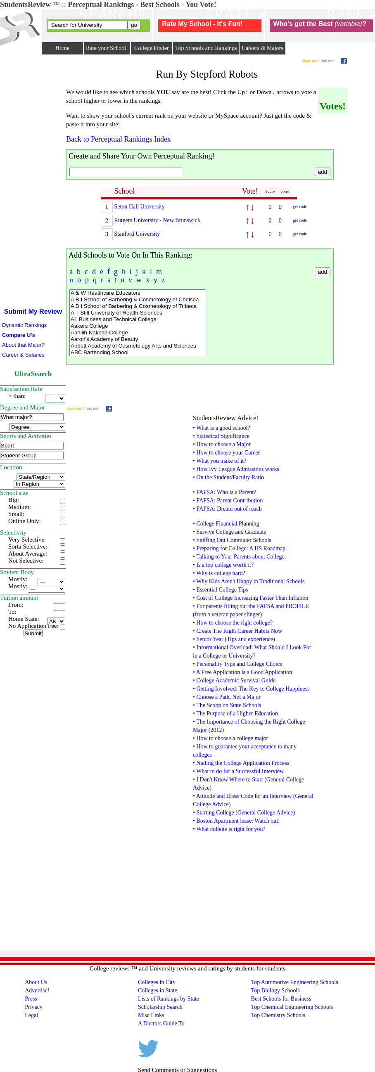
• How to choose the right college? (233, 623)
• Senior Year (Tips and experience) (234, 639)
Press (31, 999)
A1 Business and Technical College (137, 319)
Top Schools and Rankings (206, 48)
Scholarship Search (160, 1007)
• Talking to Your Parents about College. (239, 557)
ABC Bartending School (137, 352)
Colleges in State (157, 990)
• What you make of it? (219, 461)
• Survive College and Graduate (229, 532)
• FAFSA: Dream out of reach (227, 509)
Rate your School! (107, 48)
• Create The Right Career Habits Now (237, 631)
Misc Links (151, 1015)
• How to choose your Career (226, 453)
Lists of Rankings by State (168, 999)
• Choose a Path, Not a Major (227, 697)
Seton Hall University (139, 207)
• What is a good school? (221, 428)
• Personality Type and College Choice (237, 664)
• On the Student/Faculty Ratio (228, 477)
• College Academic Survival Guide (234, 680)
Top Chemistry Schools (278, 1015)
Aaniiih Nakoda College (137, 332)
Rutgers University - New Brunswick (157, 220)
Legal (31, 1015)
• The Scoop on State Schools (227, 705)
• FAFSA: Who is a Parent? (224, 492)
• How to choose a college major (230, 738)
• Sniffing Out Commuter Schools (232, 540)
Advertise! (37, 990)
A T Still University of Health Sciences (137, 313)
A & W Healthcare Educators (137, 293)
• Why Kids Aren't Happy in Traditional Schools (248, 581)
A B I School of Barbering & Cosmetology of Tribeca (137, 306)
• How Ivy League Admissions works (236, 469)
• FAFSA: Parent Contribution (228, 500)
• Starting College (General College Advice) (244, 812)
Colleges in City (157, 982)
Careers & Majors (262, 48)
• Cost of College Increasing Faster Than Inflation (251, 598)
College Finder (151, 48)
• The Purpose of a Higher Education (235, 713)
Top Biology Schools (275, 990)
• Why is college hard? (219, 573)
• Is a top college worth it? (223, 565)
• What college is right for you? (229, 829)
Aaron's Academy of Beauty (137, 339)
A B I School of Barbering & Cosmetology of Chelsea (137, 299)
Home (62, 48)
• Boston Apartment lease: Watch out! (236, 821)
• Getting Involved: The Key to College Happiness (251, 689)
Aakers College (137, 326)
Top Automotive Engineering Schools (294, 982)
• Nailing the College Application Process (241, 763)
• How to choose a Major (222, 444)
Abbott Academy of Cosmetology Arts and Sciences (137, 346)
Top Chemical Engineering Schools (292, 1007)
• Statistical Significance (221, 436)
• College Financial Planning (226, 524)
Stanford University (137, 234)
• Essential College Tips (220, 590)
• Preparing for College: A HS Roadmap (239, 548)
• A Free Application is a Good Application (242, 672)
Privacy (34, 1007)
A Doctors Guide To (161, 1023)
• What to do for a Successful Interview (238, 771)
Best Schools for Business (281, 999)
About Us (36, 982)
